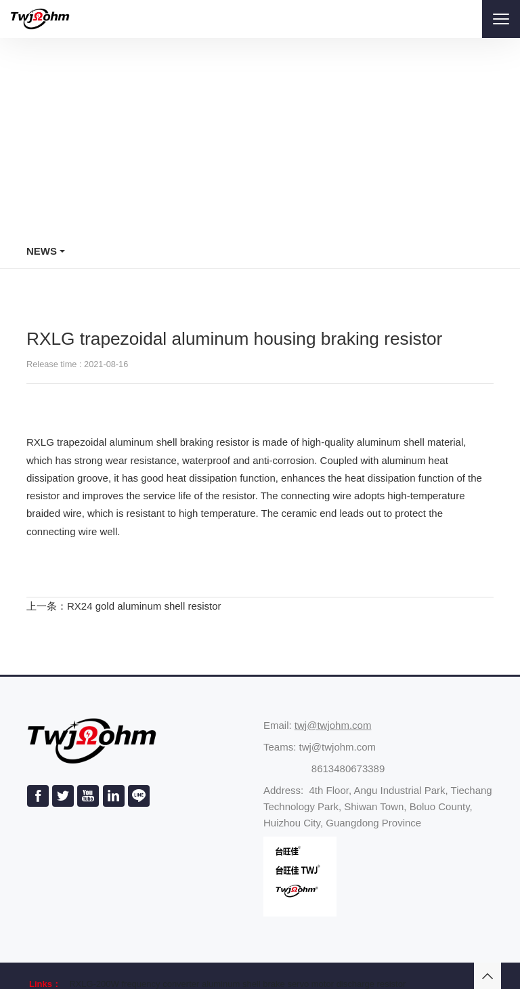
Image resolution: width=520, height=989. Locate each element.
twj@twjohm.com (333, 725)
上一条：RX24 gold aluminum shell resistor (123, 606)
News (41, 251)
